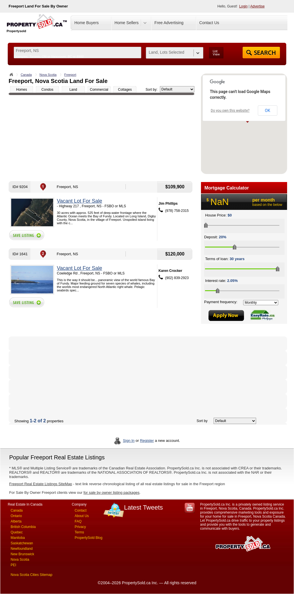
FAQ (78, 521)
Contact (80, 510)
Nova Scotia (48, 74)
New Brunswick (22, 554)
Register (147, 440)
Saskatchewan (22, 543)
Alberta (16, 521)
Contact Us (209, 22)
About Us (82, 516)
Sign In (128, 440)
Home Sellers (127, 22)
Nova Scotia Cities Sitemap (31, 575)
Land (73, 90)
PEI (13, 565)
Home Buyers (86, 22)
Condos (47, 90)
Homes (21, 90)
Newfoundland (22, 549)
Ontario (16, 516)
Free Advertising (168, 22)
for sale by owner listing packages (112, 492)
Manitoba (18, 538)
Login (243, 6)
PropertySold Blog (88, 538)
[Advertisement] (101, 138)
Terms (79, 532)
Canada (26, 74)
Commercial (99, 90)
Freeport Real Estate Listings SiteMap (40, 484)
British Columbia (23, 527)
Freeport (70, 74)
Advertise (257, 6)
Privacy (80, 527)
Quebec (17, 532)
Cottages (125, 90)
